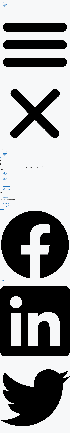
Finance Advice (6, 186)
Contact (4, 5)
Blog (4, 6)
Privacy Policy (6, 203)
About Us (5, 2)
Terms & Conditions (7, 202)
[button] (35, 79)
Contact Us (5, 195)
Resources (5, 4)
